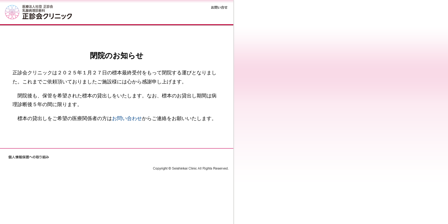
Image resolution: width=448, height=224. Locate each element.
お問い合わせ (127, 118)
